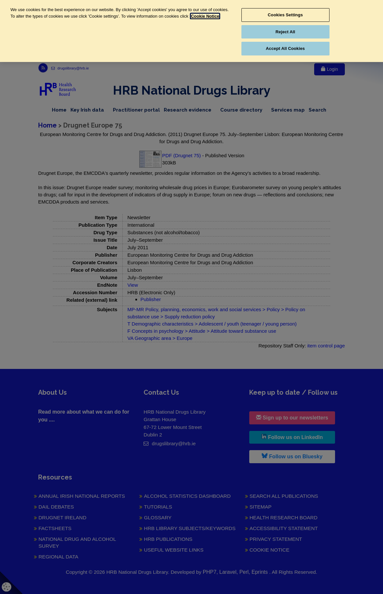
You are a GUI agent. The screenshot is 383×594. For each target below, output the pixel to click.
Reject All (285, 31)
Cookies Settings (285, 14)
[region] (191, 31)
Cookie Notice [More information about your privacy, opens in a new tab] (205, 16)
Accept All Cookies (285, 48)
